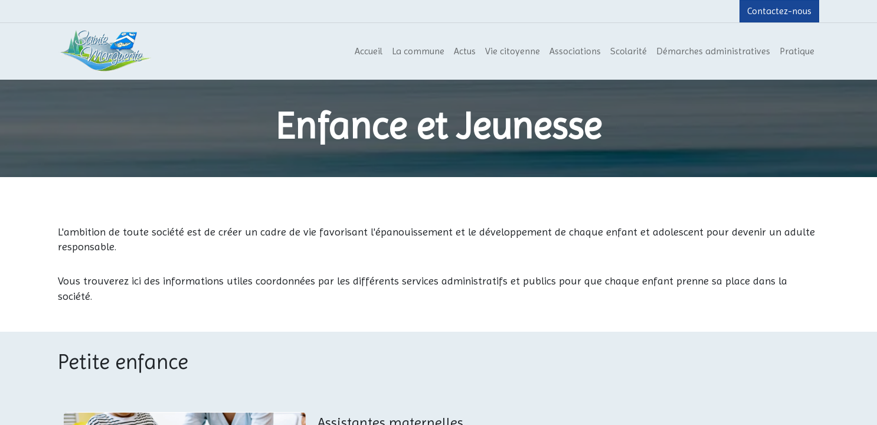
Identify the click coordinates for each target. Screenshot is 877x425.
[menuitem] (368, 51)
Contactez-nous (779, 11)
